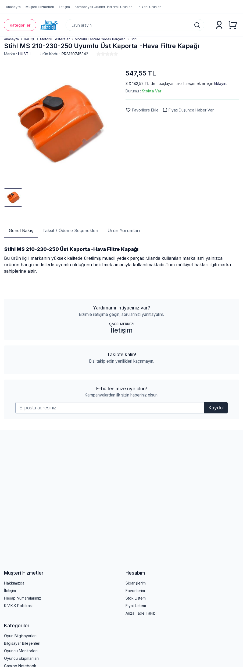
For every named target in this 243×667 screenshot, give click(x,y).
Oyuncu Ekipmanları (21, 658)
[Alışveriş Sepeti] (232, 24)
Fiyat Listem (136, 605)
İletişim (122, 330)
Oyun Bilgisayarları (20, 635)
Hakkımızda (14, 583)
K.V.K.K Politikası (18, 605)
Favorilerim (135, 590)
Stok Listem (136, 598)
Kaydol (216, 407)
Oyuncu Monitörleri (21, 650)
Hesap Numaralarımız (22, 598)
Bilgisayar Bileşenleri (22, 643)
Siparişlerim (136, 583)
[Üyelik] (219, 25)
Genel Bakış (21, 230)
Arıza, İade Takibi (141, 613)
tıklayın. (220, 83)
